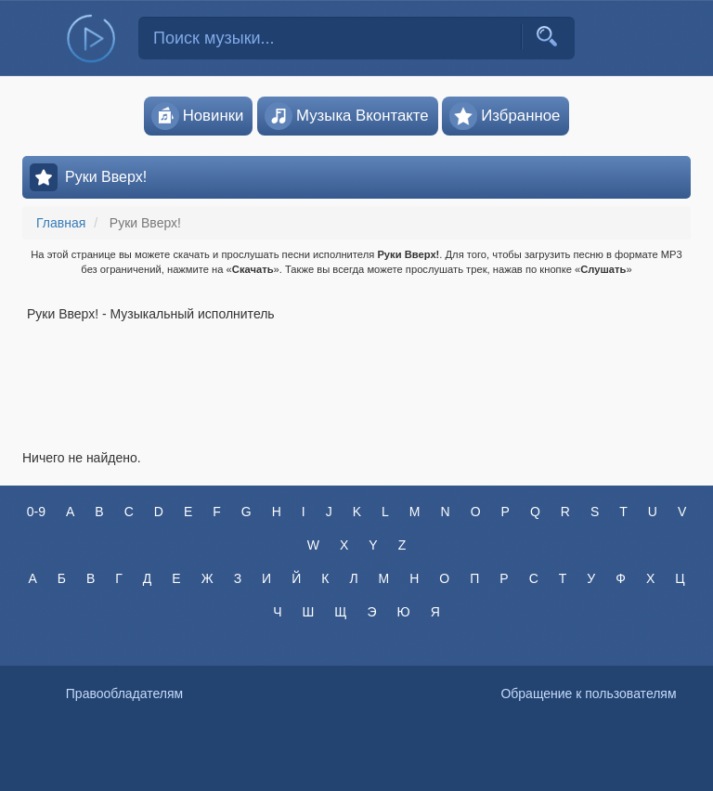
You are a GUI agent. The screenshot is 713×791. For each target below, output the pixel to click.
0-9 (36, 511)
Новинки (197, 116)
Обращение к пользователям (588, 693)
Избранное (504, 116)
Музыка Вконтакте (347, 116)
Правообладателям (124, 693)
